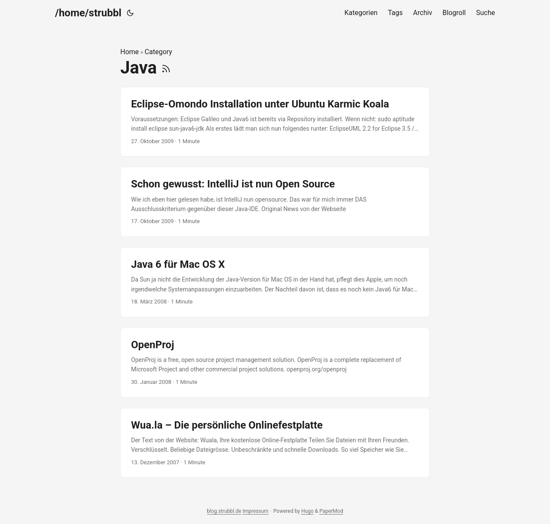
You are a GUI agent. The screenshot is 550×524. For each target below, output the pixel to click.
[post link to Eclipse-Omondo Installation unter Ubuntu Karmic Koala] (275, 121)
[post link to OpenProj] (275, 362)
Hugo (307, 511)
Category (158, 52)
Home (129, 52)
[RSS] (166, 68)
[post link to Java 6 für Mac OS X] (275, 282)
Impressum (255, 511)
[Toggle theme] (130, 13)
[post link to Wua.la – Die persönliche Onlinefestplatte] (275, 443)
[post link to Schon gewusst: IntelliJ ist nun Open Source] (275, 201)
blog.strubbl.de (224, 511)
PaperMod (331, 511)
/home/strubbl (88, 13)
